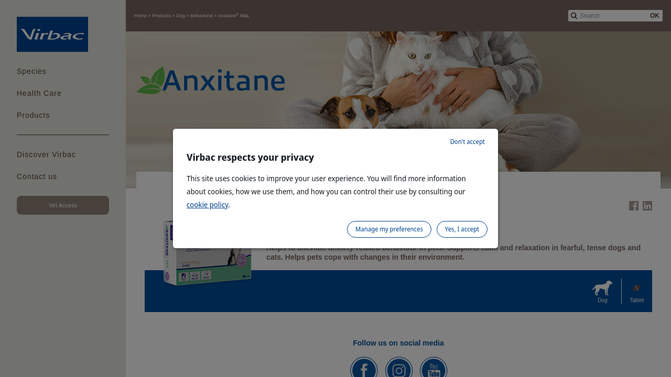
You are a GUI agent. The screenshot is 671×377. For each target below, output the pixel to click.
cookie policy (207, 204)
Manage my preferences (389, 229)
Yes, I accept (462, 229)
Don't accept (467, 141)
